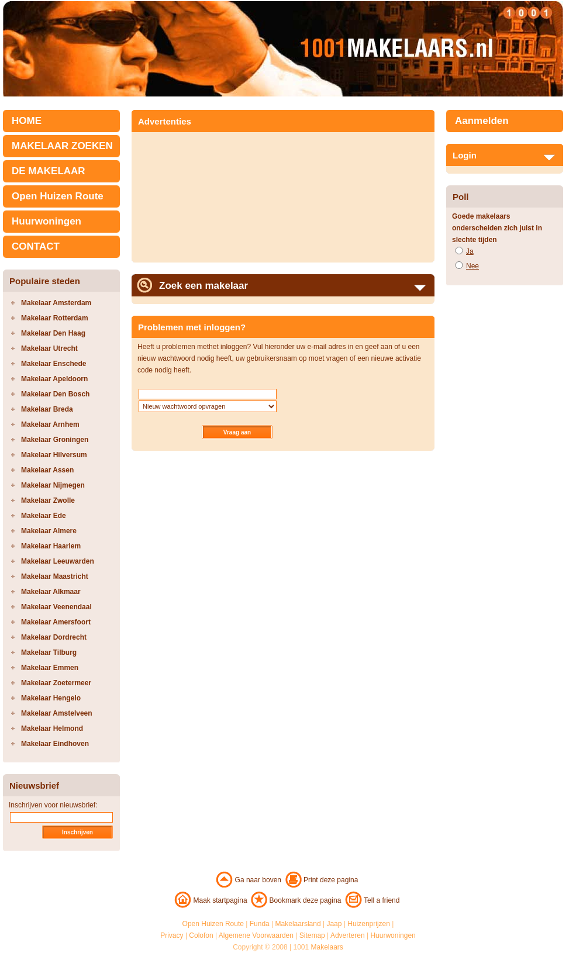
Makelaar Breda (47, 409)
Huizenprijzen (368, 924)
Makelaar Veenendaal (56, 607)
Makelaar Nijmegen (53, 485)
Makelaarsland (298, 924)
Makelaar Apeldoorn (54, 379)
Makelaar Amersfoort (56, 622)
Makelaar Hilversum (54, 455)
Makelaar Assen (47, 470)
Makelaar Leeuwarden (57, 561)
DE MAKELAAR (48, 171)
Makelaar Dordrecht (54, 637)
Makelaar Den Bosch (55, 394)
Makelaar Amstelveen (56, 713)
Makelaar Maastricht (54, 576)
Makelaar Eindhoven (55, 744)
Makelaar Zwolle (48, 500)
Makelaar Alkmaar (51, 592)
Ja (470, 251)
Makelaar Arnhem (50, 424)
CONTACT (36, 246)
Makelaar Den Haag (53, 333)
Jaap (334, 924)
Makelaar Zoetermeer (56, 683)
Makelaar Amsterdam (56, 303)
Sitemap (312, 935)
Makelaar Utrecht (49, 348)
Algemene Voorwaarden (256, 935)
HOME (27, 120)
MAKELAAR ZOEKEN (62, 145)
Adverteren (347, 935)
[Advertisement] (202, 193)
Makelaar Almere (49, 531)
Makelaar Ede (43, 516)
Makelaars (327, 947)
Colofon (201, 935)
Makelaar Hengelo (51, 698)
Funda (260, 924)
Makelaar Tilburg (49, 652)
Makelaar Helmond (52, 728)
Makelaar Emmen (49, 668)
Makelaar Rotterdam (54, 318)
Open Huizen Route (58, 196)
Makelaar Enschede (53, 364)
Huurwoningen (46, 221)
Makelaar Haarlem (51, 546)
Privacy (171, 935)
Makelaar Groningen (54, 440)
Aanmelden (482, 120)
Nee (472, 266)
